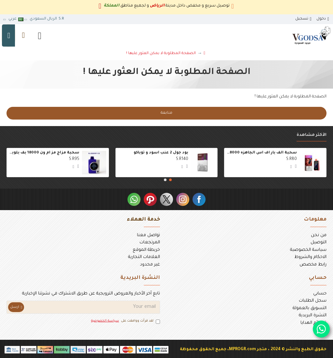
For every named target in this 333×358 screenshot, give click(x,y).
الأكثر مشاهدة (311, 135)
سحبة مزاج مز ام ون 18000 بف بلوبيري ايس (44, 153)
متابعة (166, 113)
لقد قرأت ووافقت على (125, 321)
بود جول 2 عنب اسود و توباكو (161, 153)
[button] (170, 180)
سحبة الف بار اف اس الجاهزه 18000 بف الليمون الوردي (262, 153)
